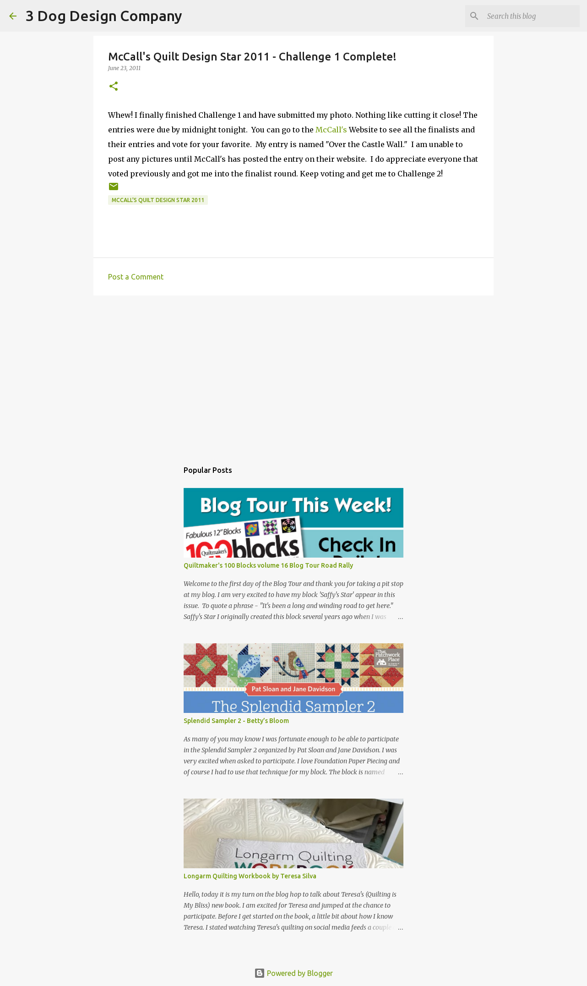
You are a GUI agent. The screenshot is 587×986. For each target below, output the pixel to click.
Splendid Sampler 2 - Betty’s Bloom (236, 720)
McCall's (331, 129)
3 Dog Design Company (104, 15)
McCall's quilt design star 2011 (158, 200)
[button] (113, 87)
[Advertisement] (293, 373)
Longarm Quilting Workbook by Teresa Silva (250, 876)
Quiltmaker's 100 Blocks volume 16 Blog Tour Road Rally (268, 565)
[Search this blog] (532, 16)
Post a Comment (135, 277)
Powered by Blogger (293, 973)
